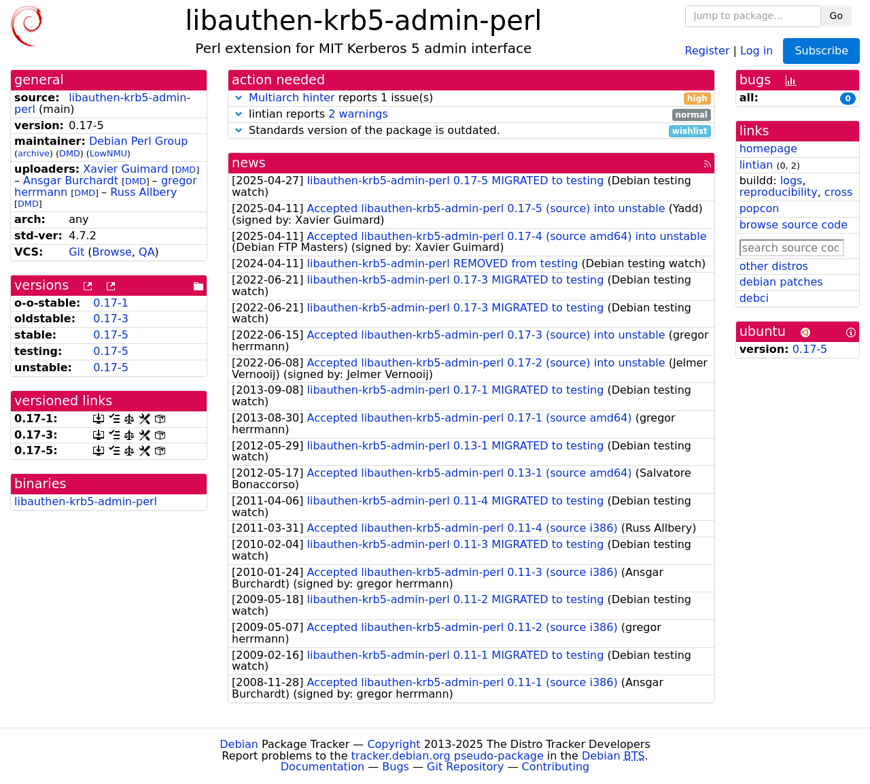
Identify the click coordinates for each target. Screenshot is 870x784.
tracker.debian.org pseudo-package (447, 755)
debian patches (781, 281)
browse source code (794, 224)
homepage (768, 148)
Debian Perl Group (138, 141)
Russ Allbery (143, 192)
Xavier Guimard (125, 169)
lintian (756, 164)
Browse (112, 251)
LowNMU (108, 153)
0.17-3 (110, 318)
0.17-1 (110, 302)
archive (34, 153)
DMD (69, 153)
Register (707, 50)
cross (838, 192)
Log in (756, 50)
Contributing (556, 766)
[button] (238, 97)
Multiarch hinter (292, 97)
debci (754, 298)
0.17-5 (110, 334)
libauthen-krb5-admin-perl (102, 103)
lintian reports (471, 114)
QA (147, 251)
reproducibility (779, 192)
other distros (774, 266)
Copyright (393, 744)
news (249, 163)
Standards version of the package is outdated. (471, 131)
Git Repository (465, 766)
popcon (760, 208)
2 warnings (358, 113)
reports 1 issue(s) (471, 98)
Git (76, 251)
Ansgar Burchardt (70, 180)
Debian (239, 744)
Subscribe (821, 50)
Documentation (322, 766)
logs (791, 180)
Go (836, 15)
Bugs (395, 766)
